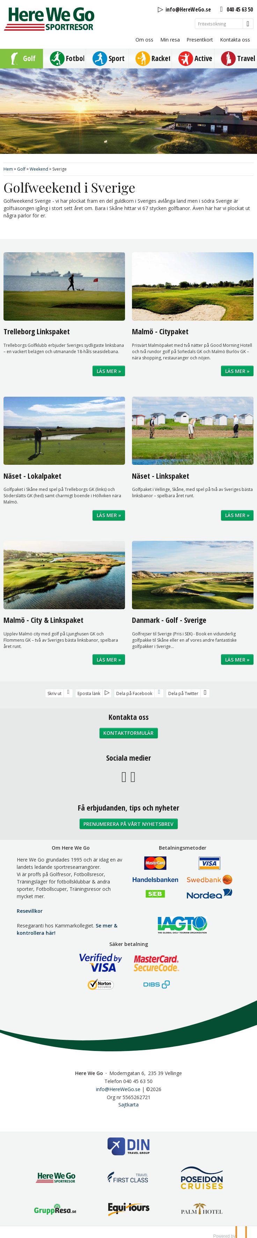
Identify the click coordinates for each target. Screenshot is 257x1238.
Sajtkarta (128, 1104)
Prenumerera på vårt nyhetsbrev (128, 824)
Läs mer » (109, 371)
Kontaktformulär (128, 733)
